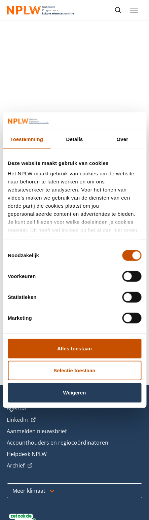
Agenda (16, 408)
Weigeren (74, 392)
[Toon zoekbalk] (118, 10)
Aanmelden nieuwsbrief (37, 431)
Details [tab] (74, 139)
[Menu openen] (134, 10)
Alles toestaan (74, 348)
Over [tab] (122, 139)
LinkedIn (21, 420)
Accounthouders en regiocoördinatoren (57, 442)
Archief (20, 466)
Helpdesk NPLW (27, 454)
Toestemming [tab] (26, 139)
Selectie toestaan (74, 370)
